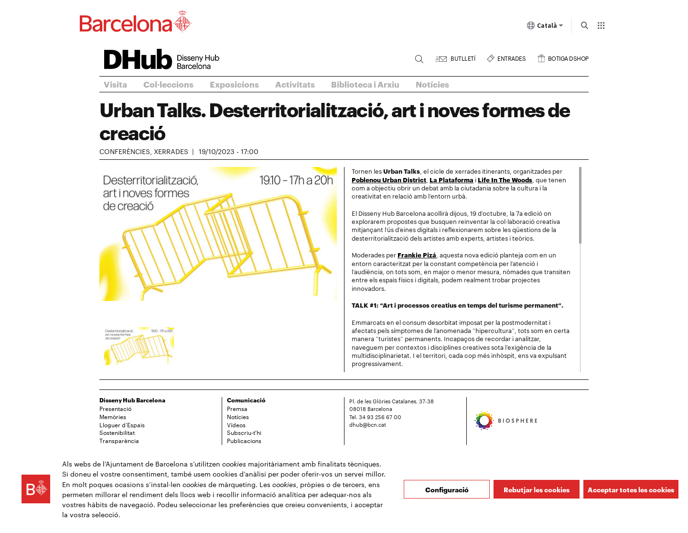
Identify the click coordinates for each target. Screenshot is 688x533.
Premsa (237, 408)
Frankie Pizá (417, 254)
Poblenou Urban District (389, 179)
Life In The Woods (505, 179)
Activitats (295, 83)
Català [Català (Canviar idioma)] (545, 27)
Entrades (511, 57)
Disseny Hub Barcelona (132, 400)
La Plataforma (451, 179)
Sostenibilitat (117, 432)
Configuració (447, 489)
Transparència (119, 440)
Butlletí (463, 57)
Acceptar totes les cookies (631, 489)
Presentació (115, 408)
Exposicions (234, 83)
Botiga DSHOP (568, 57)
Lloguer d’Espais (122, 424)
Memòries (112, 416)
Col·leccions (168, 83)
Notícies (432, 83)
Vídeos (236, 424)
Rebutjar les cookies (537, 489)
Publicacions (244, 440)
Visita (115, 83)
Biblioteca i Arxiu (365, 83)
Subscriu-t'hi (244, 432)
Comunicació (246, 400)
